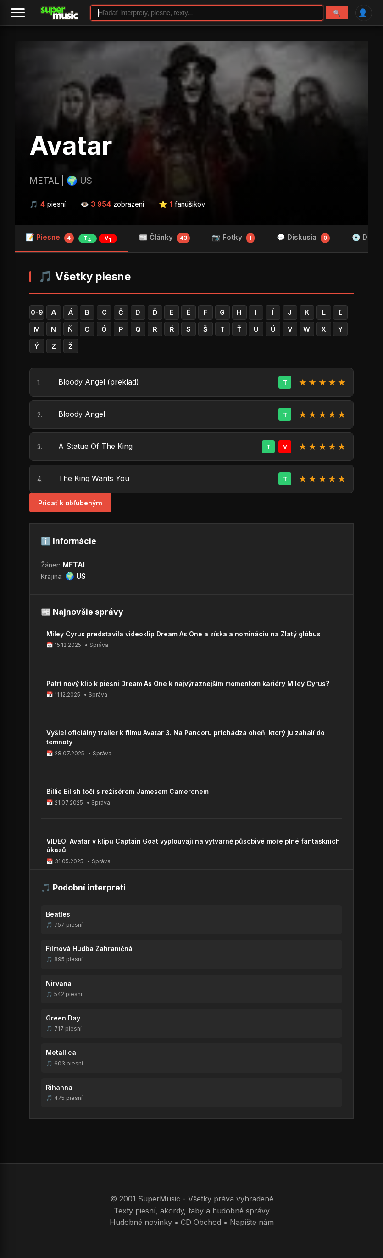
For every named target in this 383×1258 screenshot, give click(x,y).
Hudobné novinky (141, 1222)
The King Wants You (93, 478)
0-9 (37, 312)
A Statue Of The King (95, 446)
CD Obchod (201, 1222)
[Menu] (18, 12)
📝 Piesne (71, 238)
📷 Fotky (233, 238)
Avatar (70, 145)
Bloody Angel (81, 414)
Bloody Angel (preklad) (98, 381)
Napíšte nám (252, 1222)
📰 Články (164, 238)
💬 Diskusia (303, 238)
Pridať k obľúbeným (70, 503)
